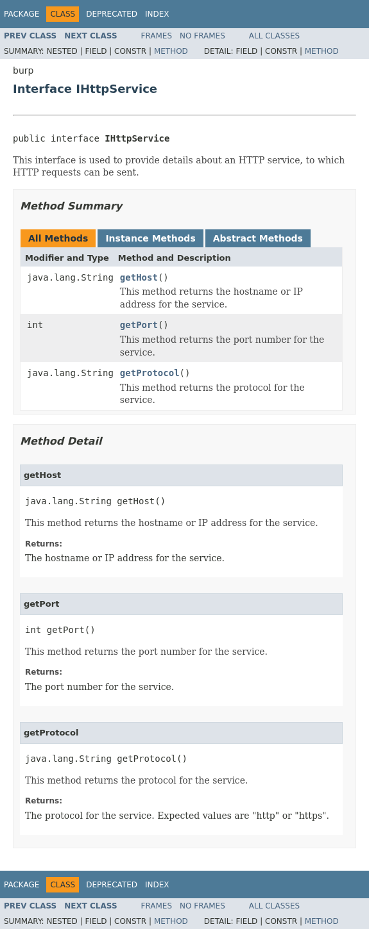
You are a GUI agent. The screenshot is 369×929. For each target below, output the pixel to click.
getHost (139, 277)
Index (157, 14)
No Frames (202, 35)
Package (21, 14)
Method (171, 51)
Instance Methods (150, 238)
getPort (139, 325)
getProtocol (150, 373)
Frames (157, 35)
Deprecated (111, 14)
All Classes (274, 35)
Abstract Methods (258, 238)
